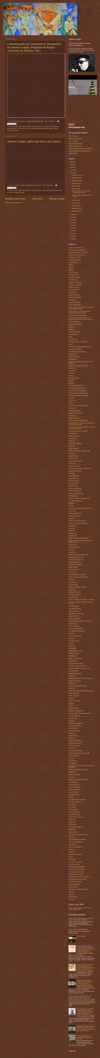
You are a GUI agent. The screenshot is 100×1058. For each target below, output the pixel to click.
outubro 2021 (76, 178)
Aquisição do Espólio (74, 324)
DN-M (70, 473)
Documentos (72, 486)
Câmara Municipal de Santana (77, 393)
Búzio (70, 383)
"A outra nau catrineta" (75, 247)
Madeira (16, 192)
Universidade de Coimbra (76, 869)
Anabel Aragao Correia (75, 146)
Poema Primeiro (73, 745)
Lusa (70, 643)
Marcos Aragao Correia (75, 138)
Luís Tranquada (73, 641)
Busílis (70, 380)
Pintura (71, 733)
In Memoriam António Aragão (77, 587)
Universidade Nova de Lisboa (77, 879)
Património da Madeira (75, 723)
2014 (72, 230)
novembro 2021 (76, 175)
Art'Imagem (72, 339)
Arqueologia (72, 334)
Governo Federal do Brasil (76, 574)
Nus (70, 705)
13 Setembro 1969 (74, 260)
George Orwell (73, 569)
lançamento (72, 623)
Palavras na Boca (73, 715)
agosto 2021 (75, 183)
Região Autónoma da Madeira (77, 779)
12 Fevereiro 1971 (74, 257)
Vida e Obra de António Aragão (77, 889)
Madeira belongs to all (75, 651)
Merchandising (73, 671)
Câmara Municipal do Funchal (77, 395)
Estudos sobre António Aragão (77, 523)
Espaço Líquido (73, 516)
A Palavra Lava (73, 287)
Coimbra (71, 415)
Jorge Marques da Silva (75, 613)
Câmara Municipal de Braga (76, 390)
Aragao (71, 327)
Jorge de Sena (73, 611)
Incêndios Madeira (74, 594)
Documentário (72, 478)
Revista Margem (73, 787)
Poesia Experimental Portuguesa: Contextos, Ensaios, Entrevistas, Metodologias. (81, 919)
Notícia (70, 703)
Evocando (71, 533)
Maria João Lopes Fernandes (77, 666)
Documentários (73, 481)
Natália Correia (73, 695)
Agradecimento (73, 290)
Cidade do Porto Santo (75, 413)
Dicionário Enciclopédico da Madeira (79, 468)
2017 (72, 222)
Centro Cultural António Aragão (77, 405)
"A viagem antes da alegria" (76, 250)
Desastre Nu (72, 456)
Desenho (71, 463)
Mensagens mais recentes (15, 199)
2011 (72, 236)
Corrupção (71, 438)
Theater (71, 849)
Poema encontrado (74, 743)
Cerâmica (71, 408)
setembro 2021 (76, 180)
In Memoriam (72, 584)
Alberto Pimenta (73, 295)
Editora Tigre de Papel (75, 493)
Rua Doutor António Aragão (76, 799)
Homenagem (72, 582)
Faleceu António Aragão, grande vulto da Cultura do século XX (80, 908)
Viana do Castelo (73, 884)
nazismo (71, 698)
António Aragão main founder (77, 315)
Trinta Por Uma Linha (74, 854)
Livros (70, 638)
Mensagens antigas (57, 199)
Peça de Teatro (73, 730)
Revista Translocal (74, 789)
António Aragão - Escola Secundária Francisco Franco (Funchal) (85, 1037)
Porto (70, 758)
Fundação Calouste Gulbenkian (77, 554)
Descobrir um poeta (74, 461)
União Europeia (73, 864)
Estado (70, 518)
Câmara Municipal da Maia (76, 388)
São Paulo (71, 824)
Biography (71, 370)
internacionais (72, 606)
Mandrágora (72, 656)
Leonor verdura (73, 626)
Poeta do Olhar (73, 755)
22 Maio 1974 (72, 272)
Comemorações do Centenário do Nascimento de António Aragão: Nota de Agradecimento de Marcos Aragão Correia (85, 967)
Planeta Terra (72, 735)
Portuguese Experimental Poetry (78, 769)
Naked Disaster (73, 693)
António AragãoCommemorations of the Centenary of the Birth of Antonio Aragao (80, 318)
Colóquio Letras (73, 418)
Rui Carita (71, 804)
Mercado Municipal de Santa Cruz (78, 668)
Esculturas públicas (74, 513)
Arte (70, 344)
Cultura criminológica (74, 443)
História (71, 579)
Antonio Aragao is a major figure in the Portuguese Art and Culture (79, 312)
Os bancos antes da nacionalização (78, 713)
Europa (71, 528)
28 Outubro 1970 (73, 277)
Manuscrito (72, 661)
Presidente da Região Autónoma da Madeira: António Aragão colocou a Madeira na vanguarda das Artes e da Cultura (86, 1028)
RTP (70, 797)
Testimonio (72, 844)
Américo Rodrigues (74, 297)
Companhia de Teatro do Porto (77, 431)
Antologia (71, 300)
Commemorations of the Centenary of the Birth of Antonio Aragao (34, 128)
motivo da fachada (74, 681)
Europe (71, 530)
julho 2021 (75, 186)
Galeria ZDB (72, 567)
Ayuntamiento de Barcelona (76, 351)
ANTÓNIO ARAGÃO (31, 8)
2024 (72, 165)
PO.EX (70, 738)
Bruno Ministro (73, 378)
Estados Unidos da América (76, 520)
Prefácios (71, 772)
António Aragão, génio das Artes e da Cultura (34, 141)
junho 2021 (75, 188)
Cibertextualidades (74, 410)
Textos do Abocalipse (74, 847)
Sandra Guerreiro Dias (75, 817)
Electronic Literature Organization (78, 498)
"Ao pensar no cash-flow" (76, 255)
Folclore (71, 549)
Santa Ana (71, 819)
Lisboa (70, 633)
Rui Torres (71, 809)
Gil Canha (71, 572)
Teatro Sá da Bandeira (75, 842)
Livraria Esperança (74, 636)
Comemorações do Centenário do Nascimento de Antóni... (81, 191)
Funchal (71, 552)
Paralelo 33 (72, 718)
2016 (72, 225)
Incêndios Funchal (74, 592)
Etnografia (71, 525)
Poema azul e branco (74, 740)
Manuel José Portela (74, 658)
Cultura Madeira (73, 153)
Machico (71, 646)
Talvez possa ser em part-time (77, 834)
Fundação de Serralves (75, 557)
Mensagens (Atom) (17, 202)
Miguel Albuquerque (74, 673)
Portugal (22, 192)
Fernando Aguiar (73, 547)
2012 (72, 233)
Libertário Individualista (75, 628)
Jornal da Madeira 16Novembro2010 (79, 621)
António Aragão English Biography (78, 929)
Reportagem (72, 782)
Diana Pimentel (73, 466)
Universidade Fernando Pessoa (77, 876)
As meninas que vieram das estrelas (79, 346)
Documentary (72, 483)
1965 (70, 270)
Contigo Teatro (73, 436)
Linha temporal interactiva (76, 631)
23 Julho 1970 (72, 275)
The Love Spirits (73, 141)
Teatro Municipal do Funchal (76, 839)
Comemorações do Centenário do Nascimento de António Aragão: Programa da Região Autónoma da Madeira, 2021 (34, 47)
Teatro (70, 837)
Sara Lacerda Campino (75, 827)
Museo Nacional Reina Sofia (76, 686)
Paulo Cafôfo (72, 728)
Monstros (71, 676)
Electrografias (72, 496)
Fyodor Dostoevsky (74, 562)
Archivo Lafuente (73, 332)
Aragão (71, 329)
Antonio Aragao (17, 126)
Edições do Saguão (74, 488)
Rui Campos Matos (74, 802)
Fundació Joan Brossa (75, 559)
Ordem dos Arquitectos (75, 710)
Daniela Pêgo (72, 448)
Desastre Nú (72, 458)
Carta (70, 398)
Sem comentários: (50, 121)
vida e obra (72, 886)
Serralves (71, 829)
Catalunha (71, 400)
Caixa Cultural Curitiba (75, 385)
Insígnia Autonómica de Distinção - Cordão (80, 599)
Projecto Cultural (73, 774)
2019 (72, 217)
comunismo (72, 433)
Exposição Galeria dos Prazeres (78, 538)
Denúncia (71, 453)
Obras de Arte (72, 708)
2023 (72, 167)
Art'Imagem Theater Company (77, 341)
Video (70, 891)
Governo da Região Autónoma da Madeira (80, 148)
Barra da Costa (73, 356)
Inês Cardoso (72, 597)
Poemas (71, 748)
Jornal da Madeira (74, 618)
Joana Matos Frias (74, 608)
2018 (72, 220)
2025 (72, 162)
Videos (70, 894)
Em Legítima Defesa (74, 501)
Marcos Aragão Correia (75, 663)
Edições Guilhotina (74, 491)
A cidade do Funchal (74, 282)
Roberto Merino (73, 794)
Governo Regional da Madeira (77, 577)
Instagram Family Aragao (76, 143)
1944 (70, 265)
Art (69, 337)
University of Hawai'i (74, 881)
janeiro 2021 (75, 211)
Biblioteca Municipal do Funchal (77, 365)
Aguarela (71, 292)
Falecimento (72, 544)
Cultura (71, 441)
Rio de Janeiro (73, 792)
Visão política (72, 896)
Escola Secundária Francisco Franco (79, 508)
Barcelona (71, 354)
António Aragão (26, 126)
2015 (72, 228)
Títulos (70, 852)
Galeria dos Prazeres (74, 564)
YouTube (71, 899)
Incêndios (71, 589)
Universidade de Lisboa (75, 872)
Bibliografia (72, 359)
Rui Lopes (71, 807)
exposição (71, 535)
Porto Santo (72, 760)
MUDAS (71, 683)
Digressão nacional (74, 471)
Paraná (71, 720)
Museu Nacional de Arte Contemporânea (80, 691)
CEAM (70, 403)
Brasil (70, 373)
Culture (71, 446)
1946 (70, 267)
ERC (70, 506)
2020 (72, 214)
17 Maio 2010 (72, 262)
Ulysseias (71, 859)
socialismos (72, 832)
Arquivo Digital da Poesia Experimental (79, 151)
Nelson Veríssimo (73, 700)
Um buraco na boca (74, 862)
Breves (70, 375)
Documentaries (73, 476)
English (71, 503)
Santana (71, 822)
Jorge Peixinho (73, 616)
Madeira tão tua (73, 653)
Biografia (71, 368)
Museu (70, 688)
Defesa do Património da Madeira (78, 451)
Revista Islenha (73, 784)
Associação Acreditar (74, 349)
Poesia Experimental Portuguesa (78, 753)
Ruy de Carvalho (73, 814)
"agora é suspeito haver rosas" (77, 252)
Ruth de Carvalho (73, 812)
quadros (71, 777)
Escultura (71, 511)
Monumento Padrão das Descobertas (79, 678)
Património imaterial (74, 725)
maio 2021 (75, 200)
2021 (72, 173)
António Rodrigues (74, 322)
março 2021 (75, 205)
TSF (70, 857)
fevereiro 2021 (76, 208)
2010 (72, 239)
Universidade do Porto (75, 874)
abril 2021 (75, 203)
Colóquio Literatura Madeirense (77, 420)
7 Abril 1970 (72, 280)
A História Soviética (74, 285)
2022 (72, 170)
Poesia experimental (74, 750)
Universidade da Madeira (76, 867)
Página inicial (37, 199)
